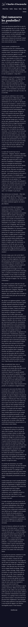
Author (11, 9)
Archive (24, 11)
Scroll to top (14, 610)
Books (20, 9)
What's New (5, 9)
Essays (15, 9)
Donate (24, 9)
